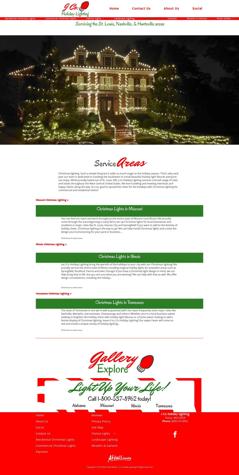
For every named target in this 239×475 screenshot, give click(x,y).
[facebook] (175, 435)
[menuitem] (114, 8)
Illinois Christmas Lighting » (51, 244)
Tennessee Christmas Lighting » (53, 293)
